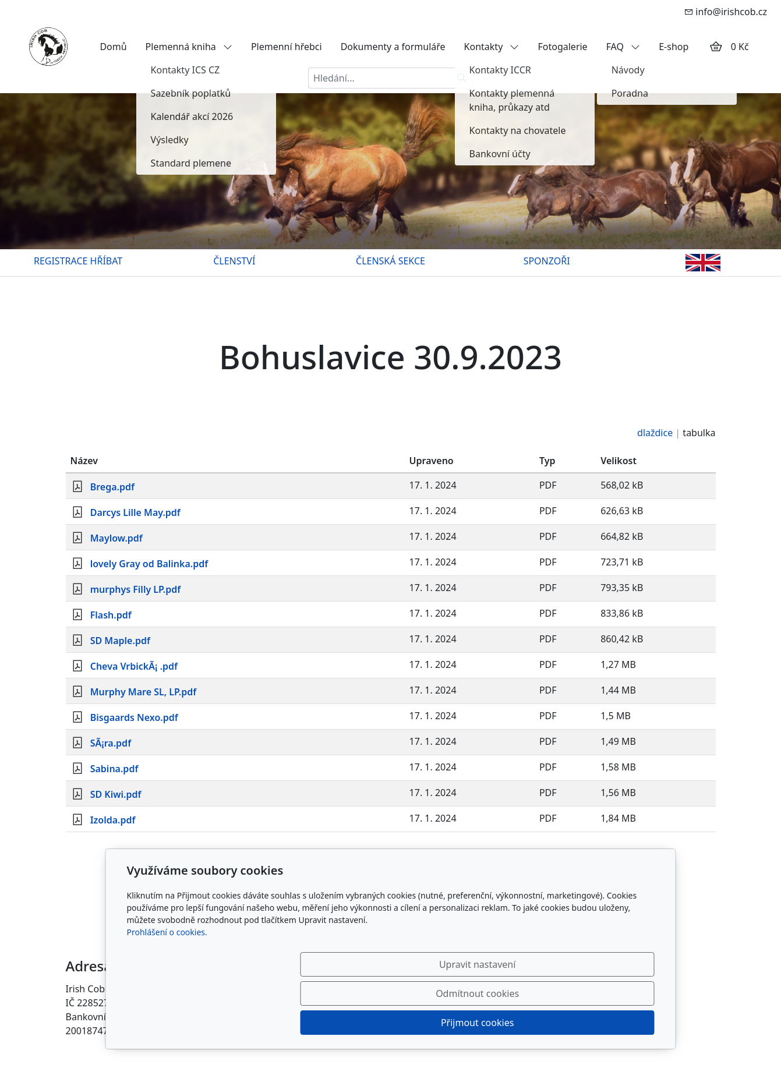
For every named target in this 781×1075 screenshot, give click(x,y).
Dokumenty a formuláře (393, 46)
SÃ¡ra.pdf (110, 743)
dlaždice (655, 432)
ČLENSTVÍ (234, 260)
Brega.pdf (112, 486)
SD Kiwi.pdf (116, 794)
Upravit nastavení (365, 1022)
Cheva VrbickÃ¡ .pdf (134, 666)
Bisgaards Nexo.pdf (134, 717)
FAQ (623, 46)
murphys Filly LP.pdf (135, 589)
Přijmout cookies (598, 1022)
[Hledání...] (379, 78)
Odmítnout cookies (482, 1022)
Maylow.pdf (116, 538)
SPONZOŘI (547, 260)
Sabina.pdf (114, 768)
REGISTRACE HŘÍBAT (78, 260)
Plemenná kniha (189, 46)
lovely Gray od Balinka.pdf (149, 563)
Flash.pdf (111, 615)
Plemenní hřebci (286, 46)
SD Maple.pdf (120, 640)
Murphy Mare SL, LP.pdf (143, 691)
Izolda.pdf (113, 820)
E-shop (673, 46)
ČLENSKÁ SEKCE (390, 260)
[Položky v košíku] (716, 46)
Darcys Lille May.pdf (135, 512)
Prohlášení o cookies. (167, 990)
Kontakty (492, 46)
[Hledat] (462, 78)
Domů (113, 46)
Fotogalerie (562, 46)
